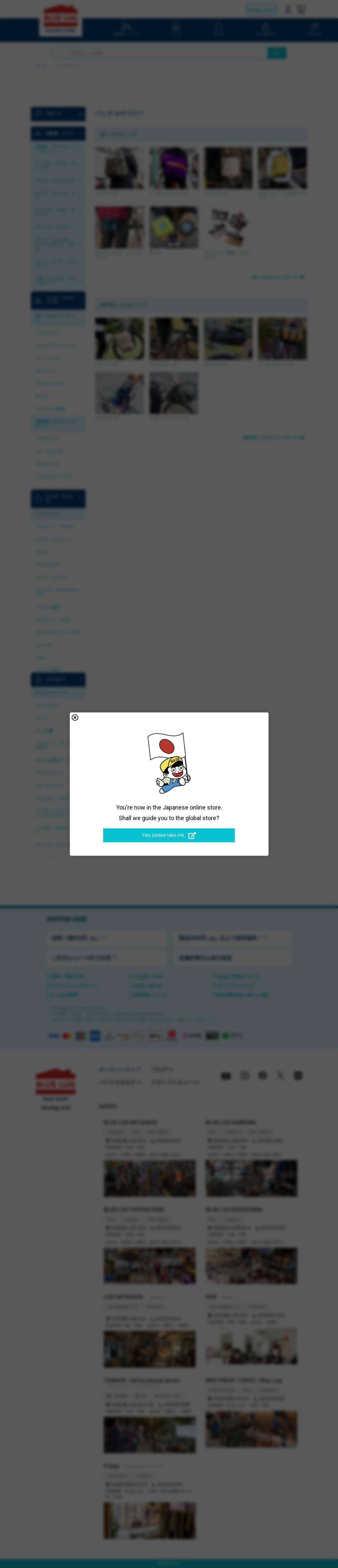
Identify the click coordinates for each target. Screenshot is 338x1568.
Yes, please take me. (169, 835)
